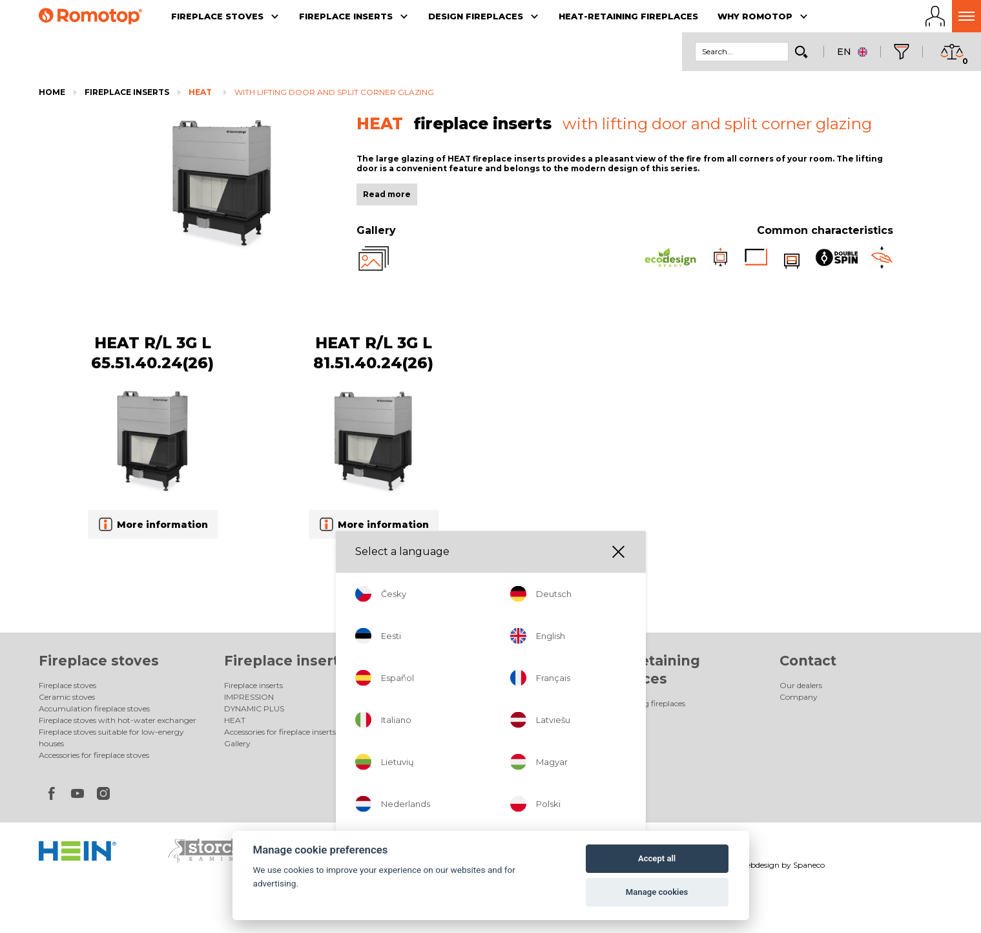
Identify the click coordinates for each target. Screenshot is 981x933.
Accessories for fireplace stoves (94, 755)
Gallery (237, 743)
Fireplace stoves (99, 661)
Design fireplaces (473, 661)
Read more (387, 194)
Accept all (657, 858)
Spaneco (809, 865)
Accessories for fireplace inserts (280, 732)
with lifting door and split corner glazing (334, 92)
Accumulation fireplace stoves (94, 708)
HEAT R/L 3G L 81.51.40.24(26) (373, 352)
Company (799, 697)
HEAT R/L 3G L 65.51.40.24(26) (152, 352)
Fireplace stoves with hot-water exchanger (117, 720)
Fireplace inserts (127, 92)
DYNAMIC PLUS (254, 708)
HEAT (200, 92)
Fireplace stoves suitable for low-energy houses (111, 737)
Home (52, 92)
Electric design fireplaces (453, 697)
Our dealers (801, 685)
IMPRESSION (249, 697)
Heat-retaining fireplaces (639, 703)
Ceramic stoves (67, 697)
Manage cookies (657, 892)
